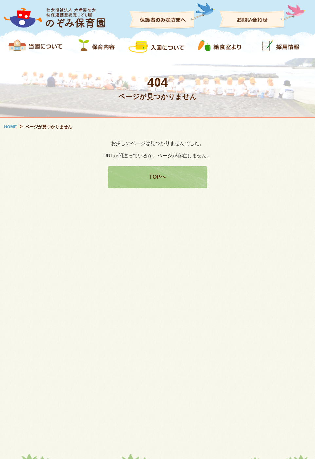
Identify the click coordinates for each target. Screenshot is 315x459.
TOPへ (157, 177)
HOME (10, 126)
